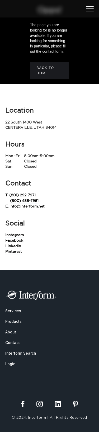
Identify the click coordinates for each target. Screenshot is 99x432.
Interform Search (20, 353)
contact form (52, 51)
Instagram (14, 234)
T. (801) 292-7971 (20, 195)
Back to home (45, 70)
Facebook (14, 240)
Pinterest (13, 251)
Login (10, 364)
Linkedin (13, 246)
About (10, 332)
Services (13, 310)
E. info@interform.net (25, 206)
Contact (12, 342)
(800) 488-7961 (24, 200)
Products (13, 321)
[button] (90, 8)
